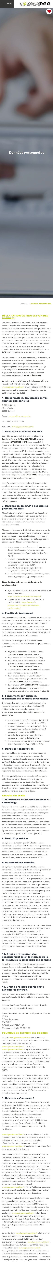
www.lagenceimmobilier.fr (13, 386)
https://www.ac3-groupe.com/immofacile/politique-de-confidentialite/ (23, 605)
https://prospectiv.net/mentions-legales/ (24, 596)
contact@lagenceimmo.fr (19, 416)
